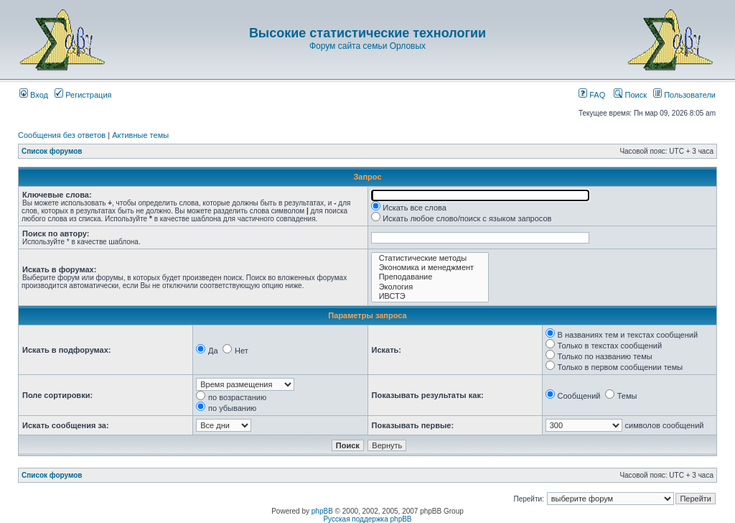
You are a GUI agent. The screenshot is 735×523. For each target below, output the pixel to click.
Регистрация (83, 95)
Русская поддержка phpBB (367, 519)
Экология (430, 287)
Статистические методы (430, 258)
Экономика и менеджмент (430, 267)
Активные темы (140, 135)
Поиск (630, 95)
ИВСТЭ (430, 296)
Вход (33, 95)
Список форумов (52, 151)
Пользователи (684, 95)
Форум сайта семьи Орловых (367, 46)
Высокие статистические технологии (367, 33)
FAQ (592, 95)
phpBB (322, 511)
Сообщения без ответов (62, 135)
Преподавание (430, 277)
